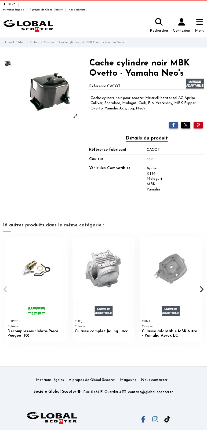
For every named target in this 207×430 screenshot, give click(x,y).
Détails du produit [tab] (147, 138)
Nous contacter (77, 9)
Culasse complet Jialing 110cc (101, 331)
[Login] (181, 26)
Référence (97, 86)
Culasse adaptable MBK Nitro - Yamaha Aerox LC (169, 333)
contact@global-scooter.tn (150, 392)
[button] (6, 289)
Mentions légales (14, 9)
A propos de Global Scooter (47, 9)
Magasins (128, 380)
